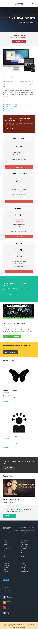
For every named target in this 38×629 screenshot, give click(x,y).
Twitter (6, 561)
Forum (5, 569)
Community (6, 548)
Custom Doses (24, 567)
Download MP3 (9, 108)
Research (6, 550)
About (5, 552)
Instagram (6, 565)
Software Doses (25, 546)
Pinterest (6, 567)
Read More (5, 401)
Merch (5, 546)
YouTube (6, 559)
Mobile (5, 540)
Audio (5, 544)
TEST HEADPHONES (12, 336)
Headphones (24, 548)
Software (6, 542)
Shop (19, 271)
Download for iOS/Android (11, 104)
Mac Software (24, 544)
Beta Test (23, 559)
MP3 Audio (23, 550)
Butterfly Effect (10, 390)
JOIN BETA (10, 352)
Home (5, 538)
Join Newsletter (25, 561)
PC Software (24, 542)
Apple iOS (23, 538)
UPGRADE (9, 294)
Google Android (24, 540)
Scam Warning (24, 571)
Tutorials (23, 569)
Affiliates (23, 563)
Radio (22, 552)
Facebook (6, 563)
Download (19, 41)
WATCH (9, 468)
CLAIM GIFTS (12, 129)
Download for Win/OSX (11, 106)
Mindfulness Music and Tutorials (12, 499)
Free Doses (23, 565)
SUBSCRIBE (9, 516)
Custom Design (9, 110)
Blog (5, 556)
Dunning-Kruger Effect (12, 436)
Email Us (23, 556)
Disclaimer (6, 571)
